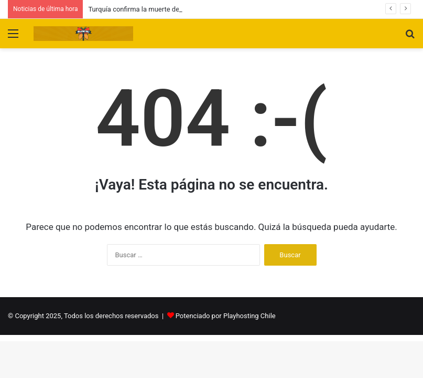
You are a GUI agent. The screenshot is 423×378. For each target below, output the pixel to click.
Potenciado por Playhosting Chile (226, 316)
